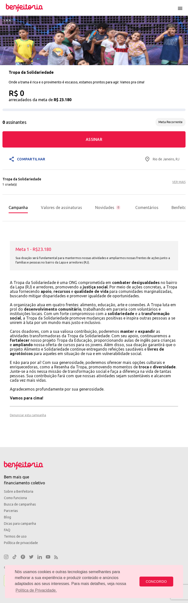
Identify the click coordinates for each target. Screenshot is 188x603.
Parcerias (11, 511)
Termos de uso (15, 536)
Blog (7, 517)
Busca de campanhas (20, 504)
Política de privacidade (21, 543)
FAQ (7, 530)
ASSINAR (94, 139)
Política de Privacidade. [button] (36, 590)
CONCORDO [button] (156, 582)
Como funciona (15, 498)
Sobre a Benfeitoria (18, 491)
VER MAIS (179, 182)
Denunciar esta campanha (28, 415)
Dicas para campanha (20, 524)
